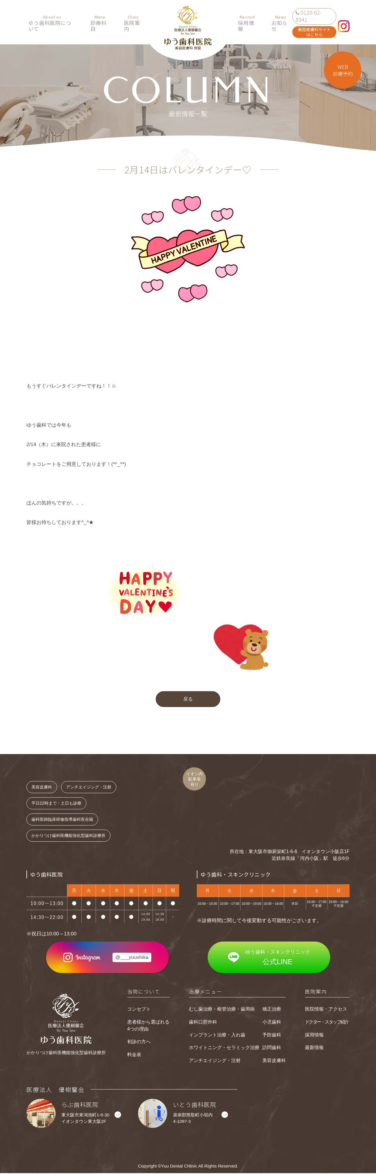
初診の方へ (139, 1042)
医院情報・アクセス (326, 1009)
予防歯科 (271, 1035)
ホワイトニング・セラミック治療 (224, 1048)
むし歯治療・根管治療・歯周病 (222, 1009)
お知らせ (277, 23)
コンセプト (139, 1009)
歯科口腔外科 (203, 1022)
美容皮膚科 (274, 1061)
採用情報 (245, 23)
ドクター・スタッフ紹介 (326, 1022)
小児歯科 (271, 1022)
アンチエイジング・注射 (215, 1061)
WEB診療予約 (343, 70)
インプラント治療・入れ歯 (217, 1035)
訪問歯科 (271, 1048)
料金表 (134, 1055)
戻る (188, 699)
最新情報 (314, 1048)
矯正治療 (271, 1009)
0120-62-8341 (309, 16)
